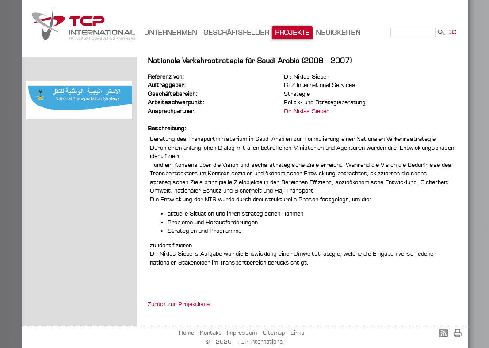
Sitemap (274, 332)
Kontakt (210, 332)
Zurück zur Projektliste (179, 303)
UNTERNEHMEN (170, 32)
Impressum (242, 332)
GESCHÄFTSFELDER (236, 32)
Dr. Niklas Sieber (306, 110)
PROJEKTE (292, 32)
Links (297, 332)
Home (186, 332)
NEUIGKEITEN (338, 32)
